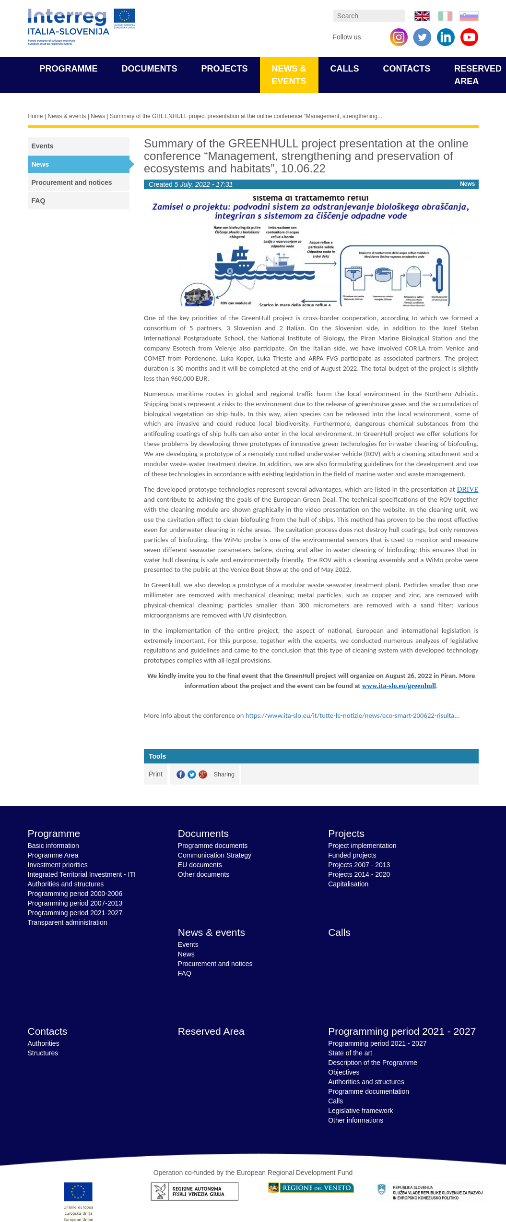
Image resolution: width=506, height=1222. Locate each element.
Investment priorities (58, 865)
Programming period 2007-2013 (75, 903)
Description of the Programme (372, 1062)
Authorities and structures (66, 884)
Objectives (343, 1072)
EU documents (200, 865)
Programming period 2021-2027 (75, 913)
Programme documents (213, 845)
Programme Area (53, 855)
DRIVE (468, 489)
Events (43, 146)
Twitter (192, 774)
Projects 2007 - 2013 (359, 865)
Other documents (203, 874)
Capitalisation (348, 884)
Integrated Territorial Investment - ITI (82, 874)
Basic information (53, 845)
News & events (66, 116)
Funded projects (352, 855)
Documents (149, 68)
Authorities (43, 1043)
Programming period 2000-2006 (75, 893)
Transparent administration (67, 922)
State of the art (350, 1053)
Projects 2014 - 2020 (359, 874)
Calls (344, 68)
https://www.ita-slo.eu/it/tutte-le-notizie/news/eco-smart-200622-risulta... (353, 715)
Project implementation (362, 845)
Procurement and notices (72, 182)
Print (156, 774)
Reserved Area (211, 1031)
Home (35, 116)
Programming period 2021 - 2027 (402, 1031)
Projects (224, 68)
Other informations (355, 1120)
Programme (69, 68)
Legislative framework (360, 1110)
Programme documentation (368, 1091)
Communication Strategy (214, 855)
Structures (43, 1053)
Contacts (407, 68)
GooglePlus (203, 774)
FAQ (39, 201)
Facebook (181, 774)
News (98, 116)
